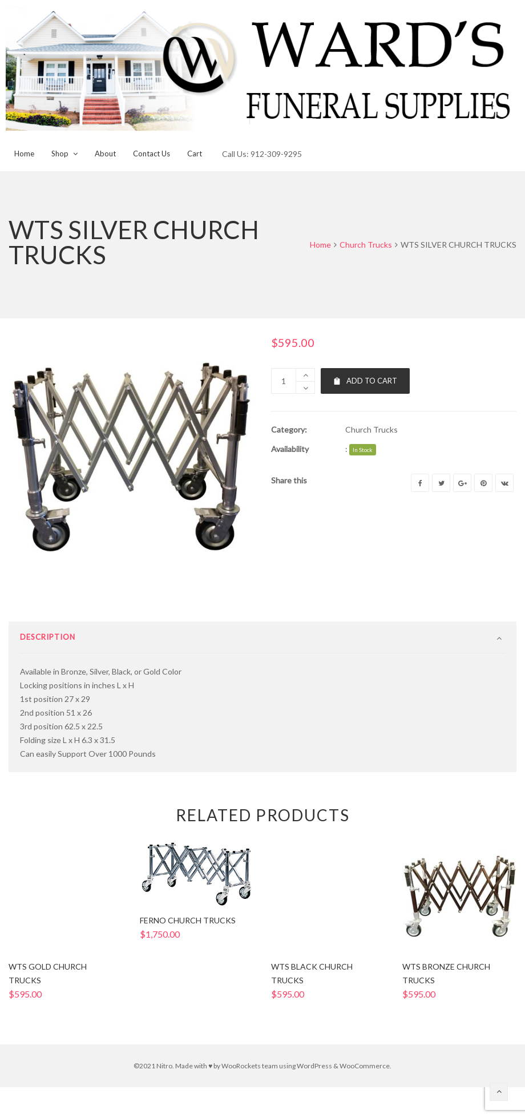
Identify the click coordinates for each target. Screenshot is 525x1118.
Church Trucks (366, 244)
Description (47, 674)
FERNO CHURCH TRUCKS (188, 958)
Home (320, 244)
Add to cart (365, 380)
